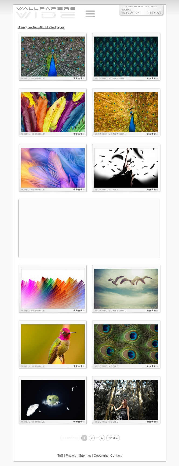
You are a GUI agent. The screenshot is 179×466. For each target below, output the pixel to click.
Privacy (71, 455)
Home (21, 27)
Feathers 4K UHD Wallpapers (46, 27)
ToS (60, 455)
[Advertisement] (89, 228)
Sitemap (85, 455)
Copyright (101, 455)
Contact (115, 455)
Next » (113, 438)
